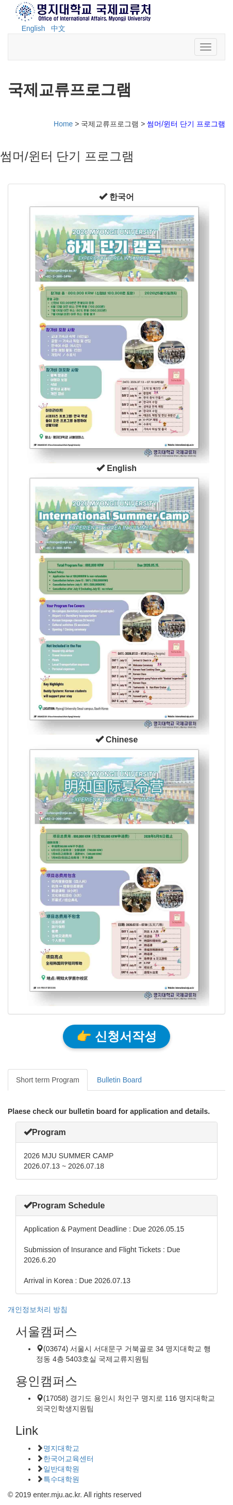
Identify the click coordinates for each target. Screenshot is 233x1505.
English (33, 28)
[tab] (116, 1132)
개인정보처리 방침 (38, 1309)
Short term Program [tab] (47, 1080)
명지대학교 (61, 1448)
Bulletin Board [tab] (119, 1080)
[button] (116, 196)
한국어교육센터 (68, 1458)
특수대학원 (61, 1479)
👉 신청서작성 (116, 1036)
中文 (58, 28)
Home (63, 124)
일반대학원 (61, 1469)
